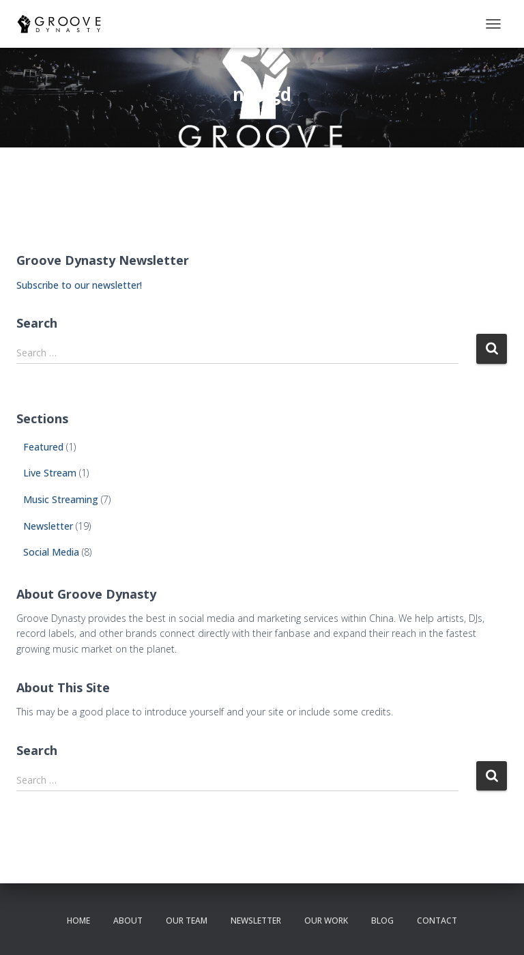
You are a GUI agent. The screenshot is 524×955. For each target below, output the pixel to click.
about (128, 920)
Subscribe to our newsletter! (79, 285)
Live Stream (49, 472)
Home (78, 920)
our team (186, 920)
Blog (382, 920)
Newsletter (48, 525)
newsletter (256, 920)
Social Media (51, 551)
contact (437, 920)
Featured (43, 446)
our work (326, 920)
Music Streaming (60, 499)
